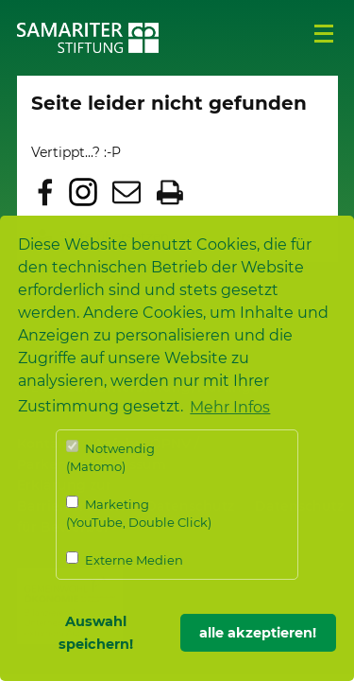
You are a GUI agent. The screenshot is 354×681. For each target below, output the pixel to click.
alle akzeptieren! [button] (257, 632)
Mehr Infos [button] (230, 407)
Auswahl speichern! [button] (96, 633)
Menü (324, 34)
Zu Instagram (83, 192)
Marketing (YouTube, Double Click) (138, 513)
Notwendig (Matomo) (110, 457)
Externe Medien (124, 559)
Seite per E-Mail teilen (126, 192)
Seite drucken (170, 192)
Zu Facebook (45, 192)
